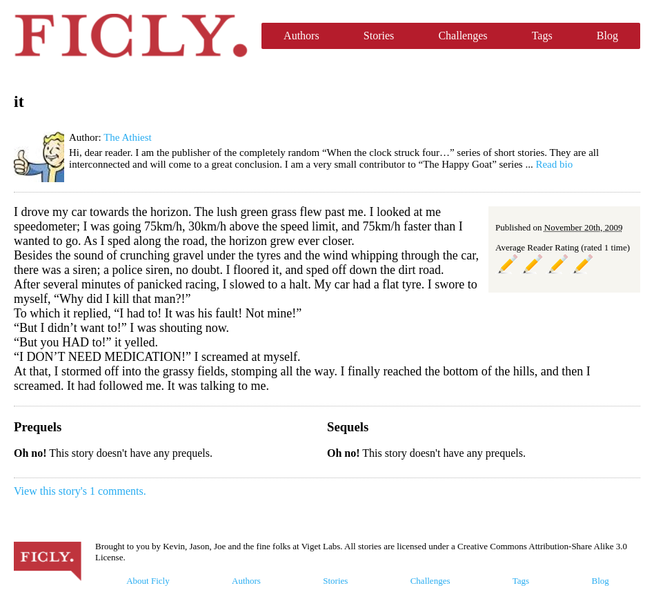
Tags (542, 35)
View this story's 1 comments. (80, 491)
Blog (607, 35)
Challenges (462, 35)
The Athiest (127, 137)
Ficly (131, 36)
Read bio (554, 164)
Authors (301, 35)
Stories (379, 35)
